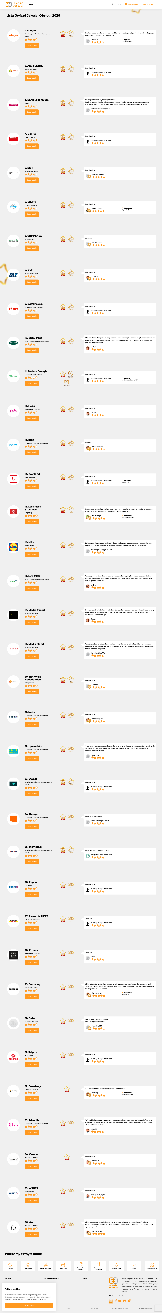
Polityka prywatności (146, 1308)
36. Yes (29, 1222)
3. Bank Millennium (37, 99)
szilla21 (93, 413)
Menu (31, 4)
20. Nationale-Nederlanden (33, 678)
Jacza (93, 957)
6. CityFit (30, 202)
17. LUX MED (32, 576)
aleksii (93, 347)
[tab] (22, 1278)
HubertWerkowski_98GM (100, 109)
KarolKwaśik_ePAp (98, 653)
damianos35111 (97, 242)
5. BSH (29, 168)
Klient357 (95, 1161)
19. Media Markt (34, 644)
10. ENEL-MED (33, 338)
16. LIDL (29, 542)
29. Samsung (32, 984)
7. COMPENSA (33, 236)
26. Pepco (31, 882)
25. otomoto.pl (33, 846)
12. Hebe (30, 406)
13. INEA (29, 440)
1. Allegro (30, 30)
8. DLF (28, 270)
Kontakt (85, 1285)
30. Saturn (31, 1018)
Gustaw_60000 (97, 174)
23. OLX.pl (31, 778)
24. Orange (31, 814)
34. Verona (31, 1154)
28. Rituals (31, 950)
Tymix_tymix (97, 993)
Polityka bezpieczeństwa (120, 1308)
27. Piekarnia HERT (36, 916)
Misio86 (94, 1129)
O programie (87, 1283)
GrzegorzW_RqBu (98, 1195)
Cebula (93, 619)
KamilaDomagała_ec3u (100, 821)
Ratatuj (95, 1093)
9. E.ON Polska (34, 304)
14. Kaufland (32, 474)
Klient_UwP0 (96, 208)
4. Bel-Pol (30, 133)
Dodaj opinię (133, 4)
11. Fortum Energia (36, 371)
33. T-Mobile (32, 1120)
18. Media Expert (35, 610)
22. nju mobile (33, 746)
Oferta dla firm (148, 4)
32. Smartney (33, 1086)
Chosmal (94, 40)
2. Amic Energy (34, 65)
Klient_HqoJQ (97, 447)
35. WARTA (31, 1188)
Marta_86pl (96, 516)
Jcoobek (95, 685)
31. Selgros (31, 1052)
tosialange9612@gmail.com (101, 550)
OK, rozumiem (29, 1306)
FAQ (68, 1308)
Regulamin (94, 1308)
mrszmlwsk (95, 755)
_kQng (93, 585)
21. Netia (30, 712)
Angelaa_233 (97, 1026)
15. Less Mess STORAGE (33, 508)
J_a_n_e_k (96, 276)
